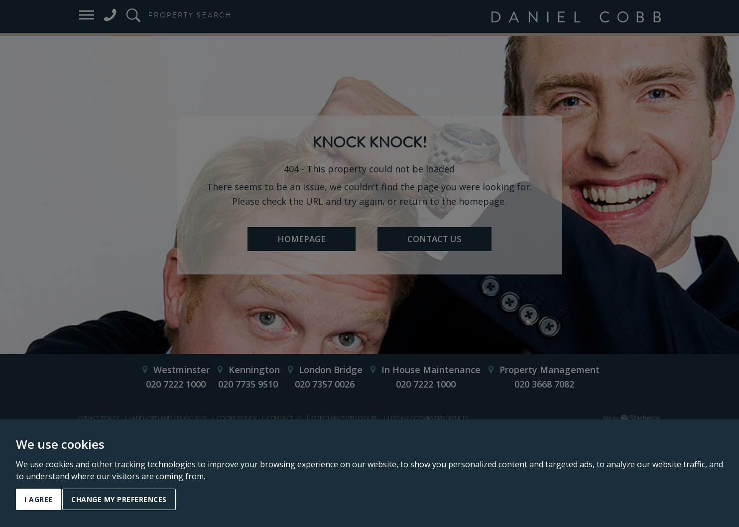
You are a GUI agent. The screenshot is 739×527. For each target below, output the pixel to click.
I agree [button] (38, 499)
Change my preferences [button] (119, 499)
